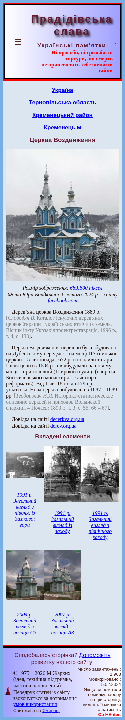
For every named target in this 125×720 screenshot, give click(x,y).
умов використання (35, 704)
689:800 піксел (86, 288)
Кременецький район (62, 115)
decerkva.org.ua (67, 419)
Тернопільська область (62, 102)
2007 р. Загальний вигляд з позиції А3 (62, 623)
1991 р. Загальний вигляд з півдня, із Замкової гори (24, 510)
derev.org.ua (63, 426)
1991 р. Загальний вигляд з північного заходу (100, 525)
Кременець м (62, 127)
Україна (62, 90)
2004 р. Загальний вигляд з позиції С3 (25, 623)
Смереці (51, 710)
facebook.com (62, 300)
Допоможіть (94, 655)
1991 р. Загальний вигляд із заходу (62, 522)
